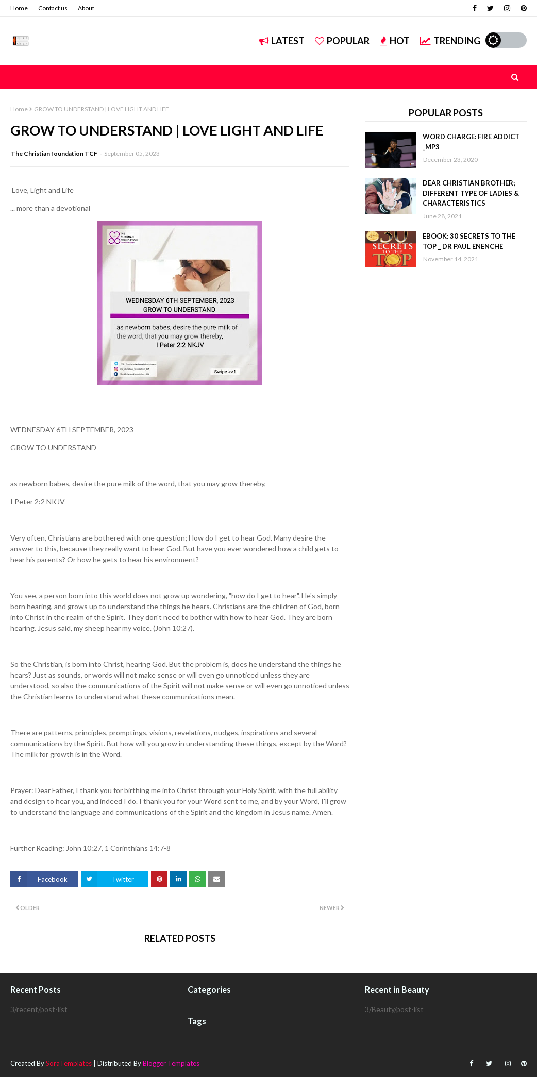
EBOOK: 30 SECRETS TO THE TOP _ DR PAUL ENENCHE (469, 241)
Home (19, 8)
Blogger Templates (171, 1063)
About (86, 8)
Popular (342, 40)
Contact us (53, 8)
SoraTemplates (69, 1063)
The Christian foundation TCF (54, 153)
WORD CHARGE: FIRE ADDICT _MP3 (471, 141)
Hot (395, 40)
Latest (282, 40)
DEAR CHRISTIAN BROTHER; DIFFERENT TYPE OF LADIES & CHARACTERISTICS (471, 193)
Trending (450, 40)
